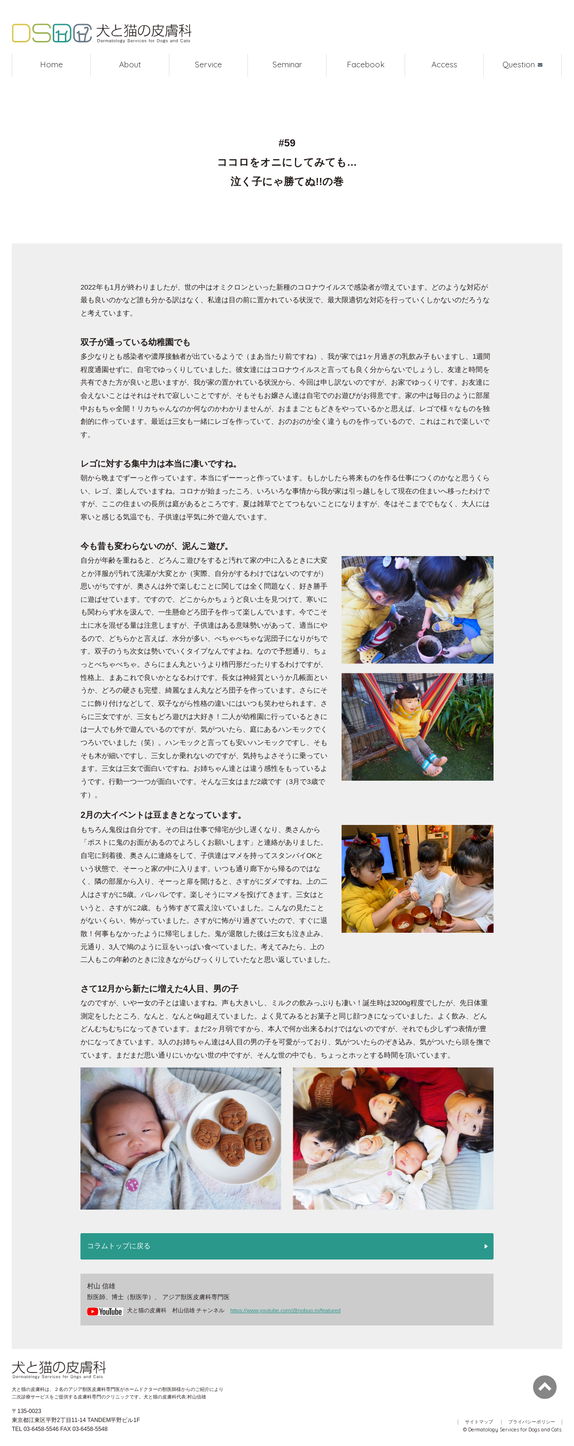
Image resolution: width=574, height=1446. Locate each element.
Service (208, 65)
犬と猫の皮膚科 (103, 34)
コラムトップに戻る (119, 1246)
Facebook (366, 65)
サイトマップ (479, 1422)
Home (51, 65)
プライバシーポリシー (531, 1422)
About (130, 65)
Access (444, 65)
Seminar (287, 65)
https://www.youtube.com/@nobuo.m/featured (285, 1311)
